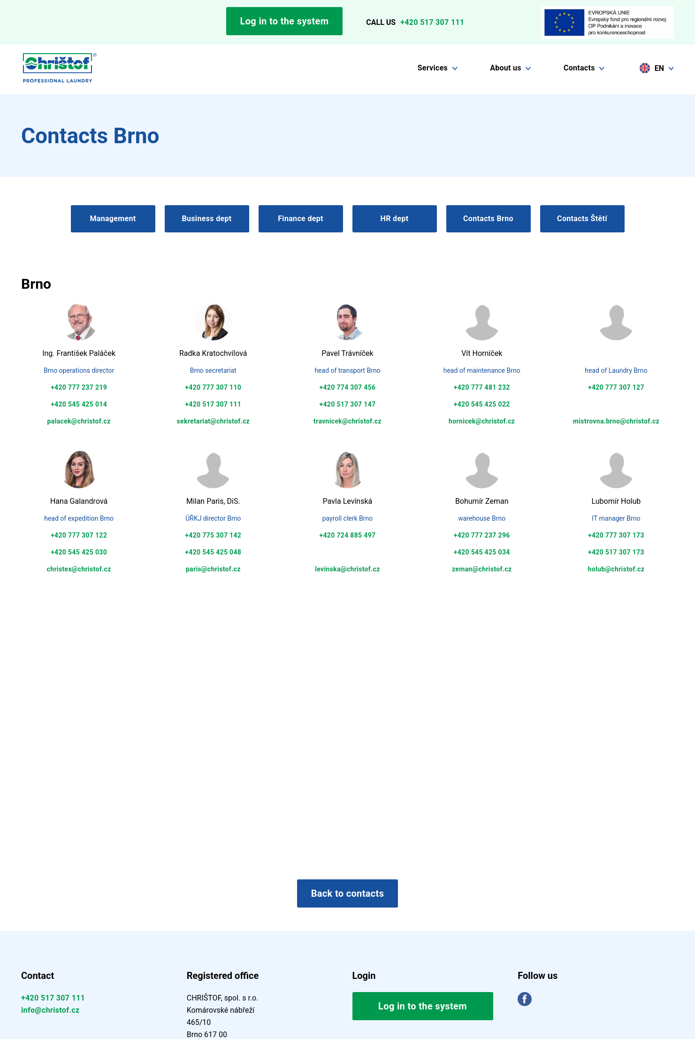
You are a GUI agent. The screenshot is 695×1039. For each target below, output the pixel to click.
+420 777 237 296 (482, 535)
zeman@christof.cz (482, 569)
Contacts (579, 67)
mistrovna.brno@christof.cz (616, 421)
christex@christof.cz (79, 569)
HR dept (395, 218)
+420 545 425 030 (79, 552)
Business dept (206, 218)
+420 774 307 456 (348, 387)
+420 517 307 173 (616, 552)
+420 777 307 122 (79, 535)
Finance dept (300, 218)
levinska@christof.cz (347, 569)
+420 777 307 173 (616, 535)
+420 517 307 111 (432, 22)
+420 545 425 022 (482, 404)
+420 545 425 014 (79, 404)
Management (113, 218)
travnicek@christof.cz (347, 421)
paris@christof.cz (213, 569)
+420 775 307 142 (213, 535)
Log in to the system (284, 21)
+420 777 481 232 (482, 387)
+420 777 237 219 (79, 387)
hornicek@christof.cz (482, 421)
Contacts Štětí (582, 218)
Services (433, 67)
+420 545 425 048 (213, 552)
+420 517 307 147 (348, 404)
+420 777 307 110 (213, 387)
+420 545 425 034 (482, 552)
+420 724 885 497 (348, 535)
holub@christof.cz (616, 569)
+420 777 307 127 (616, 387)
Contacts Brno (488, 218)
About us (505, 67)
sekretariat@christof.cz (213, 421)
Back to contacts (347, 893)
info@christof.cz (50, 1010)
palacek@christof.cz (79, 421)
